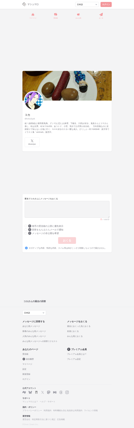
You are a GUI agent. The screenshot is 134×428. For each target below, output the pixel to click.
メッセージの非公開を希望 (43, 233)
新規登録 (26, 374)
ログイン (106, 4)
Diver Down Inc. (31, 424)
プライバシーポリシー (32, 410)
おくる (67, 240)
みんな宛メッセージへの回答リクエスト (40, 341)
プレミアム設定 (74, 359)
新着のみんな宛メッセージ (34, 331)
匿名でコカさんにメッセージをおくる (41, 198)
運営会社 (26, 419)
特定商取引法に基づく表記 (43, 419)
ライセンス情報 (91, 410)
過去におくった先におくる (78, 326)
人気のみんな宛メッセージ (34, 336)
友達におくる (73, 331)
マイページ (27, 364)
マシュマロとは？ (30, 401)
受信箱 (25, 354)
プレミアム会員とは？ (77, 354)
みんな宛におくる (75, 336)
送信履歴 (28, 359)
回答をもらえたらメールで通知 (45, 229)
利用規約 (47, 410)
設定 (24, 369)
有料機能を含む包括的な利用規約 (67, 410)
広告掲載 (61, 419)
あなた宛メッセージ (31, 326)
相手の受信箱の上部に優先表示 (45, 226)
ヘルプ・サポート (47, 401)
